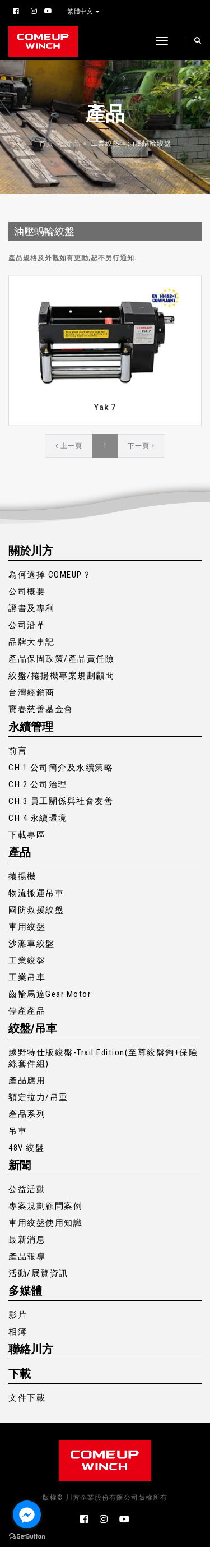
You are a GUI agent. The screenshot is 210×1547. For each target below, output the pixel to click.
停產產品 (26, 1011)
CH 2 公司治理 (37, 784)
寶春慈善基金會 (40, 709)
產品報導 (26, 1257)
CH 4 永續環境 (37, 818)
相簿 (17, 1332)
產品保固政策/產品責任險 (61, 659)
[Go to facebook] (27, 1514)
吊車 (17, 1131)
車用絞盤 (26, 927)
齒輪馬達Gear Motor (49, 994)
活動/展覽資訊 (38, 1273)
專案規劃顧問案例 (45, 1206)
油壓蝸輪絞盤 (149, 143)
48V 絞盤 (26, 1148)
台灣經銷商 (31, 692)
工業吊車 (26, 977)
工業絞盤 (105, 143)
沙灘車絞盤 (31, 944)
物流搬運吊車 (36, 893)
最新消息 (26, 1240)
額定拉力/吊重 (38, 1097)
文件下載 (26, 1398)
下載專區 (26, 835)
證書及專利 (31, 608)
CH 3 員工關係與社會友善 (60, 801)
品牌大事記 (31, 642)
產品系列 (26, 1114)
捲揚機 (22, 876)
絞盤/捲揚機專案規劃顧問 (61, 676)
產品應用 (26, 1080)
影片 (17, 1315)
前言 (17, 751)
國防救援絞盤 (36, 910)
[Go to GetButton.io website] (27, 1535)
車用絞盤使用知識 (45, 1223)
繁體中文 (81, 11)
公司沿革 (26, 625)
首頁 (46, 143)
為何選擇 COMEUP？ (49, 575)
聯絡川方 (30, 1349)
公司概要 (26, 592)
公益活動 (26, 1189)
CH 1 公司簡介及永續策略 (60, 768)
